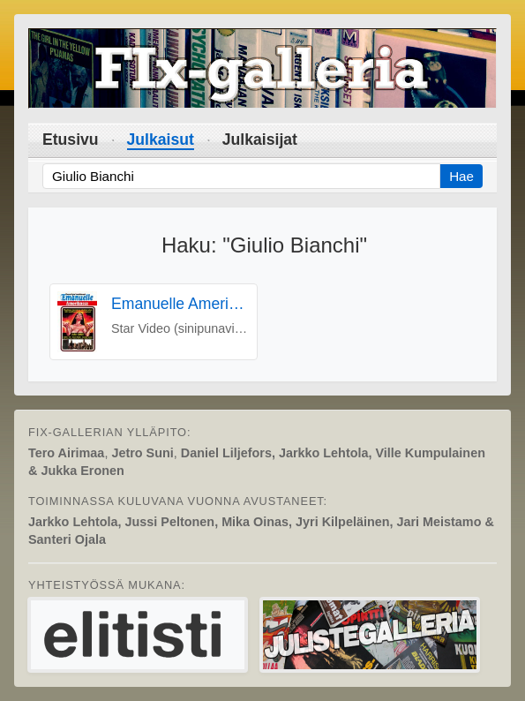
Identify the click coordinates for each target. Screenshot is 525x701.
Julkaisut (160, 139)
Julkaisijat (259, 139)
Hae (461, 176)
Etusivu (70, 139)
